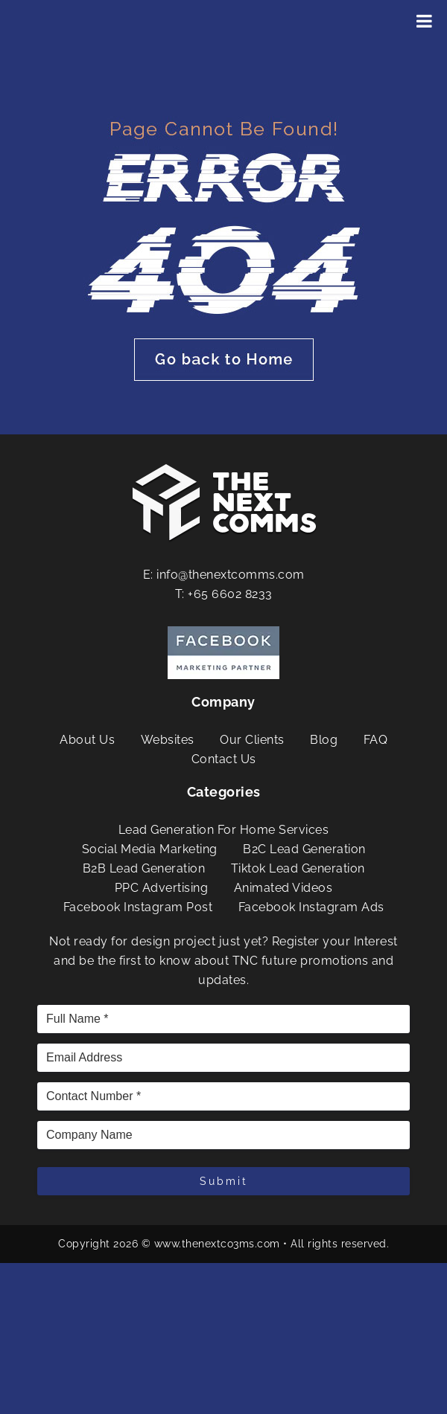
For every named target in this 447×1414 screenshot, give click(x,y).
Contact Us (223, 759)
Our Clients (252, 740)
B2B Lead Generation (144, 868)
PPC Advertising (162, 888)
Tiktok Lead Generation (298, 868)
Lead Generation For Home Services (223, 830)
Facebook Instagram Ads (311, 907)
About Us (87, 740)
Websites (167, 740)
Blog (323, 740)
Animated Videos (283, 888)
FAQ (376, 740)
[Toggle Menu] (424, 21)
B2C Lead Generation (304, 849)
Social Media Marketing (150, 849)
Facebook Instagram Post (138, 907)
